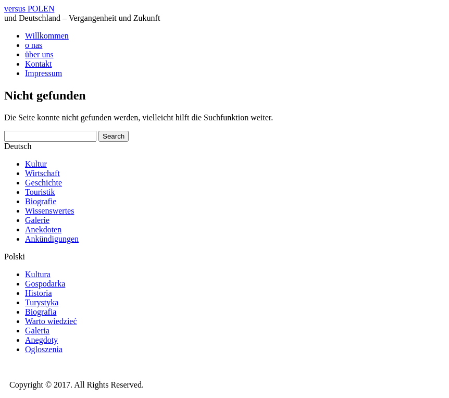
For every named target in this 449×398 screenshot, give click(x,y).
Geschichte (43, 182)
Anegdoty (41, 339)
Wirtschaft (42, 173)
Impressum (43, 73)
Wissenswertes (49, 210)
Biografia (40, 311)
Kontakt (38, 63)
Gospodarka (45, 283)
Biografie (40, 201)
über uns (39, 54)
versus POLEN (29, 8)
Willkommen (47, 35)
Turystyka (41, 302)
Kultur (36, 163)
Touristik (40, 192)
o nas (33, 45)
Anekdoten (43, 229)
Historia (38, 293)
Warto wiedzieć (51, 321)
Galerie (37, 220)
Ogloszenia (44, 349)
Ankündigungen (52, 238)
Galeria (37, 330)
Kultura (38, 274)
